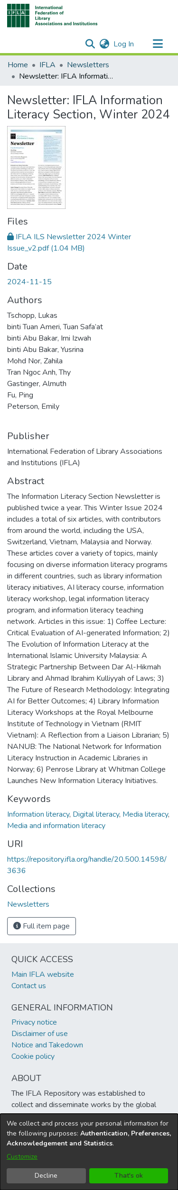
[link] (28, 904)
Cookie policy (33, 1056)
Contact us (28, 986)
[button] (52, 15)
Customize (22, 1156)
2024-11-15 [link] (29, 282)
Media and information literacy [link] (56, 825)
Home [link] (18, 65)
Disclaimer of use (39, 1033)
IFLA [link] (47, 65)
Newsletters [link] (88, 65)
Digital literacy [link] (96, 814)
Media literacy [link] (145, 814)
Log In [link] (124, 44)
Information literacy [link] (38, 814)
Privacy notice (34, 1022)
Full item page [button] (41, 926)
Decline (46, 1175)
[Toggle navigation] (157, 44)
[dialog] (89, 1152)
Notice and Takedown (47, 1045)
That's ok (128, 1175)
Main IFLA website (42, 974)
